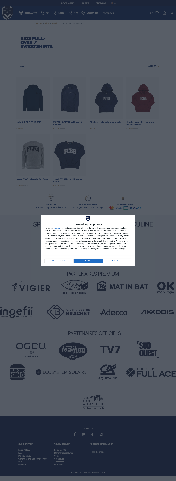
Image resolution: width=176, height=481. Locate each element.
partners (57, 228)
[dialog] (88, 240)
